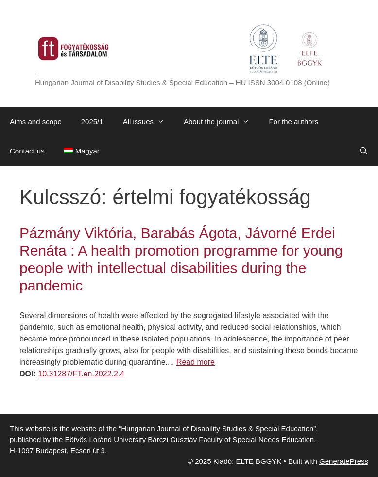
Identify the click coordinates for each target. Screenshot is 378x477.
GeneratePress (343, 461)
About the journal (221, 121)
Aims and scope (36, 122)
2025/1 (92, 122)
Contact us (27, 151)
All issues (148, 121)
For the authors (293, 122)
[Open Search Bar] (363, 151)
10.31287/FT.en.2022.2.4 (81, 374)
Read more (195, 362)
